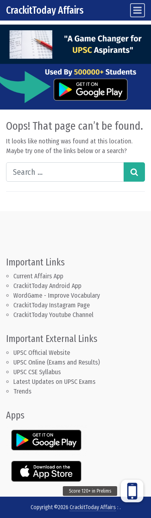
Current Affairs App (38, 276)
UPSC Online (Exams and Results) (56, 362)
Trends (22, 391)
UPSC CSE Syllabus (37, 372)
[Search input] (65, 172)
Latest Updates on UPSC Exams (54, 381)
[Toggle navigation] (137, 10)
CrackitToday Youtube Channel (53, 315)
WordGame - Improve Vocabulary (56, 295)
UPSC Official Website (41, 352)
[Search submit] (134, 172)
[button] (132, 491)
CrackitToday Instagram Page (51, 305)
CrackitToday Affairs (45, 10)
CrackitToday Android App (47, 286)
